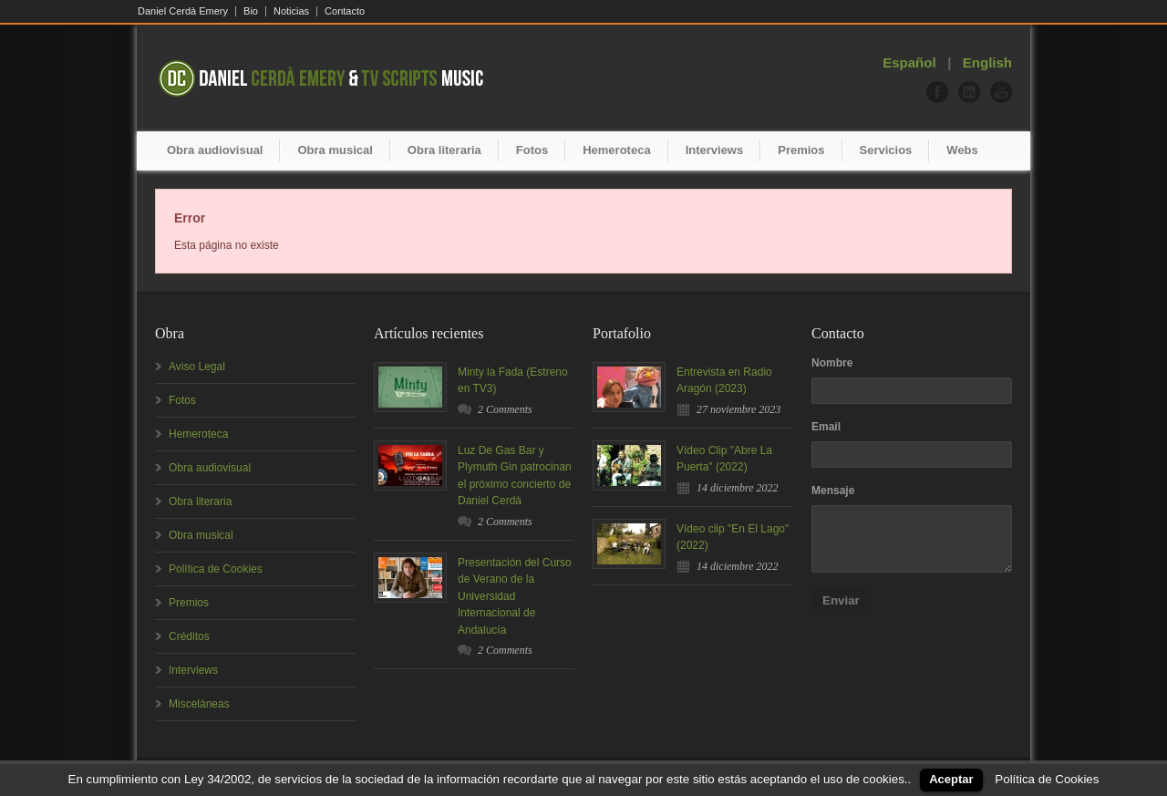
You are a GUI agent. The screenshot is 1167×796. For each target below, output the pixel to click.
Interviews (715, 150)
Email (826, 426)
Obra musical (334, 150)
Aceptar (951, 779)
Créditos (189, 636)
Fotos (532, 150)
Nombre (831, 363)
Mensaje (832, 490)
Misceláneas (199, 704)
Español (909, 62)
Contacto (345, 11)
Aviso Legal (197, 366)
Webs (961, 150)
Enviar (841, 600)
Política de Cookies (216, 569)
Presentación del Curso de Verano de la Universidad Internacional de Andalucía (515, 596)
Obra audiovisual (215, 150)
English (987, 62)
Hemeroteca (616, 150)
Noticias (291, 11)
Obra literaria (444, 150)
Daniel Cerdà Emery (183, 11)
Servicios (886, 150)
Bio (250, 11)
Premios (801, 150)
